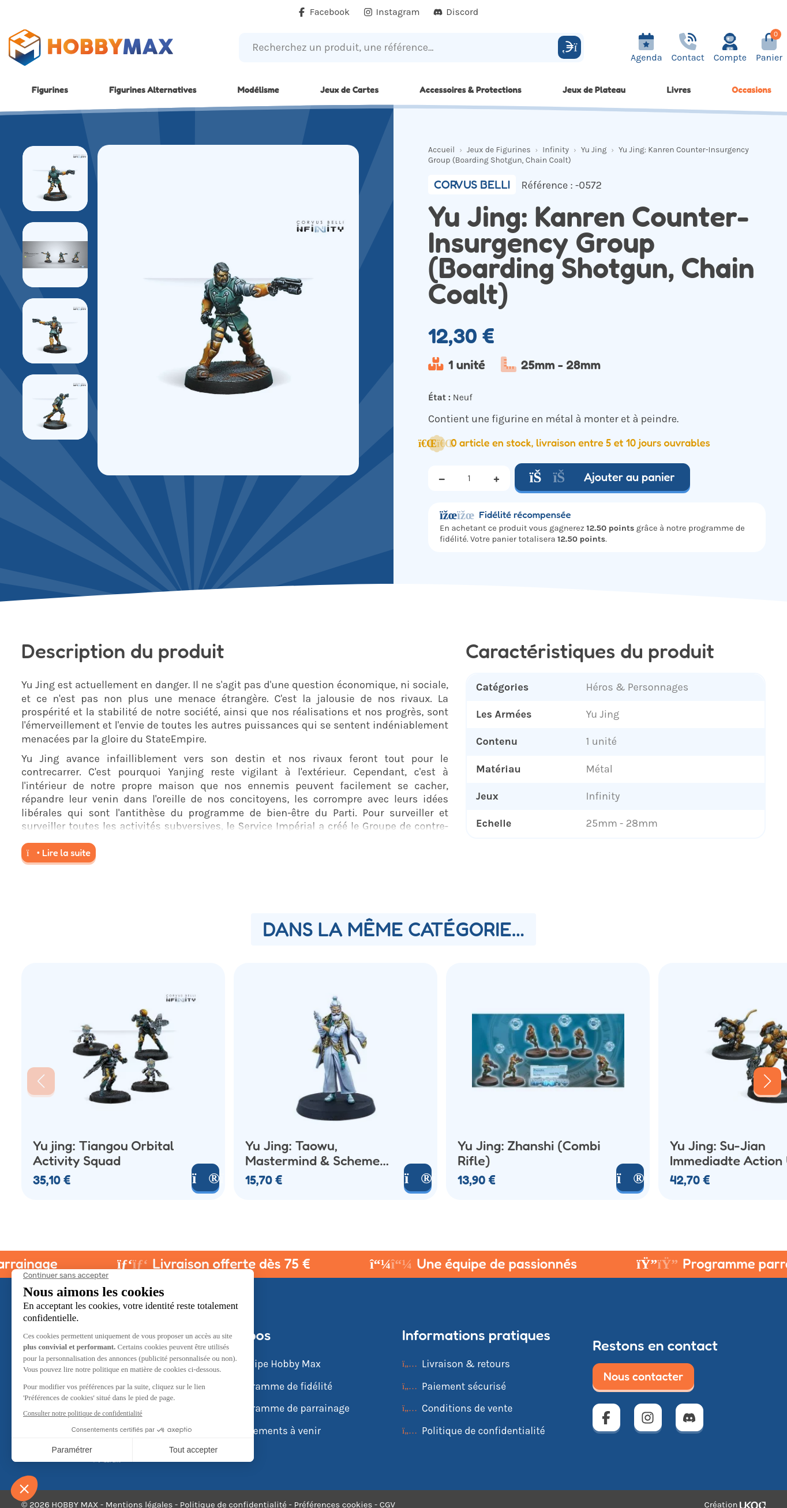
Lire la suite (59, 852)
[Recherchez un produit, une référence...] (400, 47)
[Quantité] (469, 478)
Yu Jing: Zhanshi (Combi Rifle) (529, 1153)
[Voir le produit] (205, 1177)
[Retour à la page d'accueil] (98, 47)
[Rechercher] (569, 47)
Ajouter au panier (602, 477)
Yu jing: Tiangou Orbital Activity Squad (103, 1153)
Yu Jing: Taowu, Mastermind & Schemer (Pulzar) (315, 1153)
